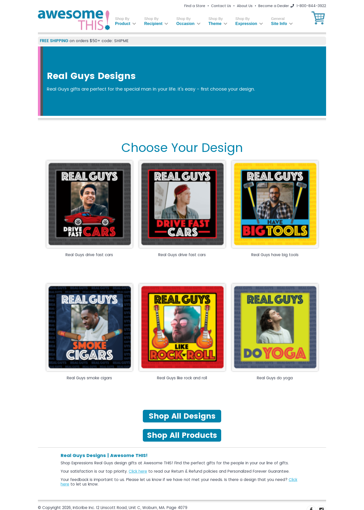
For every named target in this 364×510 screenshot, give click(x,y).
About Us (245, 5)
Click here (138, 471)
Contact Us (221, 5)
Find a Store (194, 5)
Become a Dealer (273, 5)
